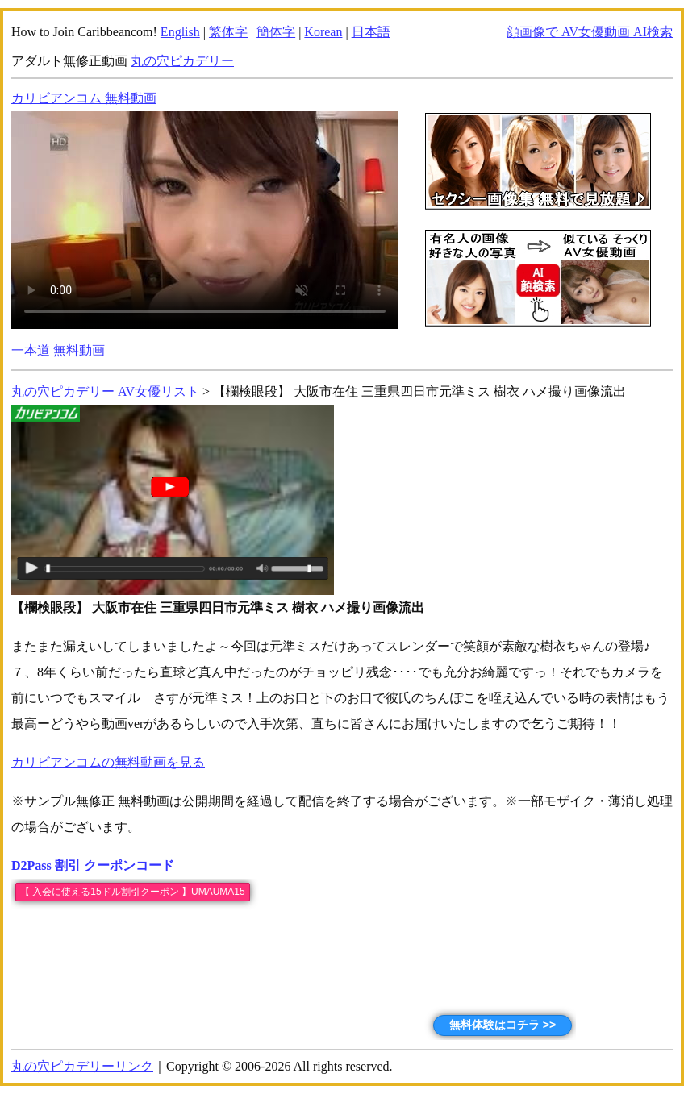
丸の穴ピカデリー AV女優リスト (105, 391)
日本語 (371, 32)
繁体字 (228, 32)
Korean (323, 32)
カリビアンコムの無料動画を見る (108, 762)
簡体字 (275, 32)
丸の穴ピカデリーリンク (82, 1066)
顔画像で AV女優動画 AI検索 (590, 32)
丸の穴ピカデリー (182, 61)
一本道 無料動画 (58, 350)
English (180, 32)
